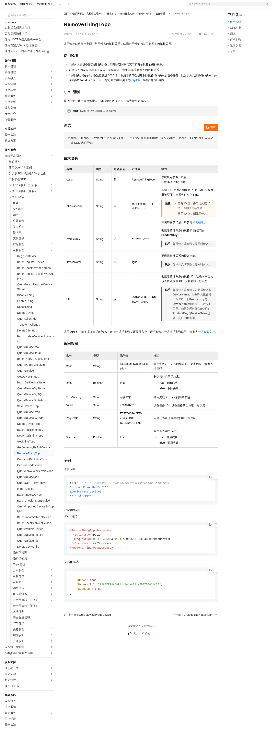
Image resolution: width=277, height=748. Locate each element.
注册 (251, 6)
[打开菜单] (6, 6)
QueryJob (134, 92)
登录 (265, 6)
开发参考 (111, 26)
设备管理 (160, 26)
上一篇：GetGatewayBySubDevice (87, 630)
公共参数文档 (206, 344)
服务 (116, 6)
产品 (51, 6)
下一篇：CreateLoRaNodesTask (195, 630)
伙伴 (106, 6)
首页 (66, 26)
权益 (75, 6)
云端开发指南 (127, 26)
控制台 (241, 6)
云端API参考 (145, 26)
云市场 (96, 6)
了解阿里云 (129, 6)
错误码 (158, 381)
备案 (232, 6)
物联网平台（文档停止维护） (38, 16)
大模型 (40, 6)
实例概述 (198, 234)
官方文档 (10, 16)
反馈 (146, 648)
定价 (85, 6)
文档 (224, 6)
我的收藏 (208, 46)
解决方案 (63, 6)
